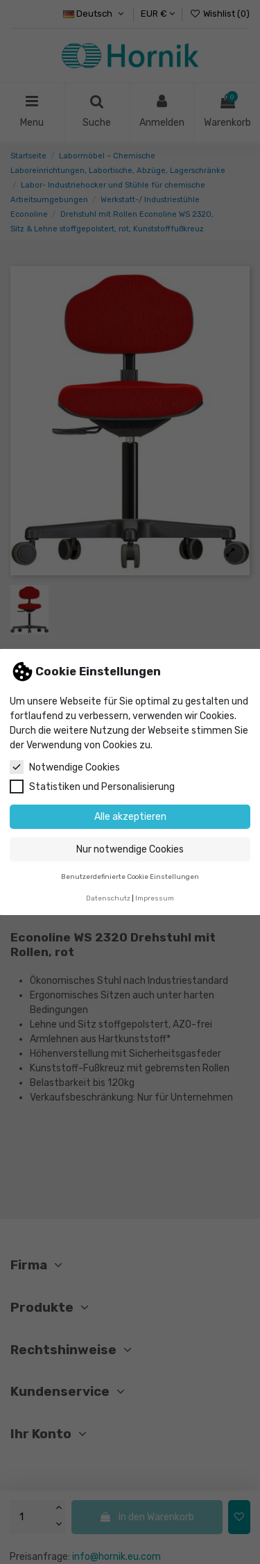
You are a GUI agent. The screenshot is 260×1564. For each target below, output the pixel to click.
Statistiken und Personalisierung (92, 786)
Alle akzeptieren (130, 817)
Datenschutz (108, 898)
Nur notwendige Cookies (130, 849)
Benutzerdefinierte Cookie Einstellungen (130, 876)
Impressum (154, 898)
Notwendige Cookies (65, 767)
